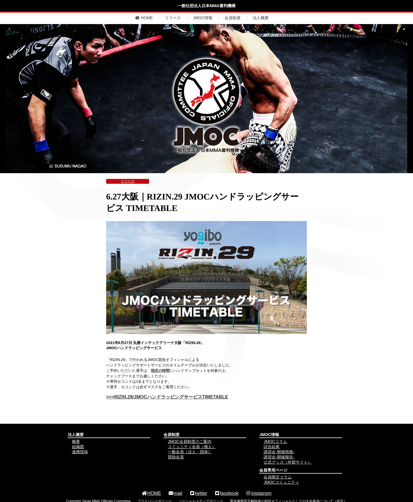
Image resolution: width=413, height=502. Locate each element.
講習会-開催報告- (279, 457)
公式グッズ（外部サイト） (288, 462)
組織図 (78, 446)
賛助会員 (176, 457)
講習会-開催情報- (279, 452)
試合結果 (272, 446)
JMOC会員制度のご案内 (189, 441)
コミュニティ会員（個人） (192, 446)
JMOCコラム (275, 441)
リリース (173, 17)
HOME (144, 17)
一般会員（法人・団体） (190, 452)
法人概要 (261, 17)
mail (175, 493)
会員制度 (233, 17)
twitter (198, 493)
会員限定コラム (278, 477)
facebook (226, 493)
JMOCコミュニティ (281, 482)
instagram (258, 493)
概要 (76, 441)
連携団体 (80, 452)
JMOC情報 (203, 17)
